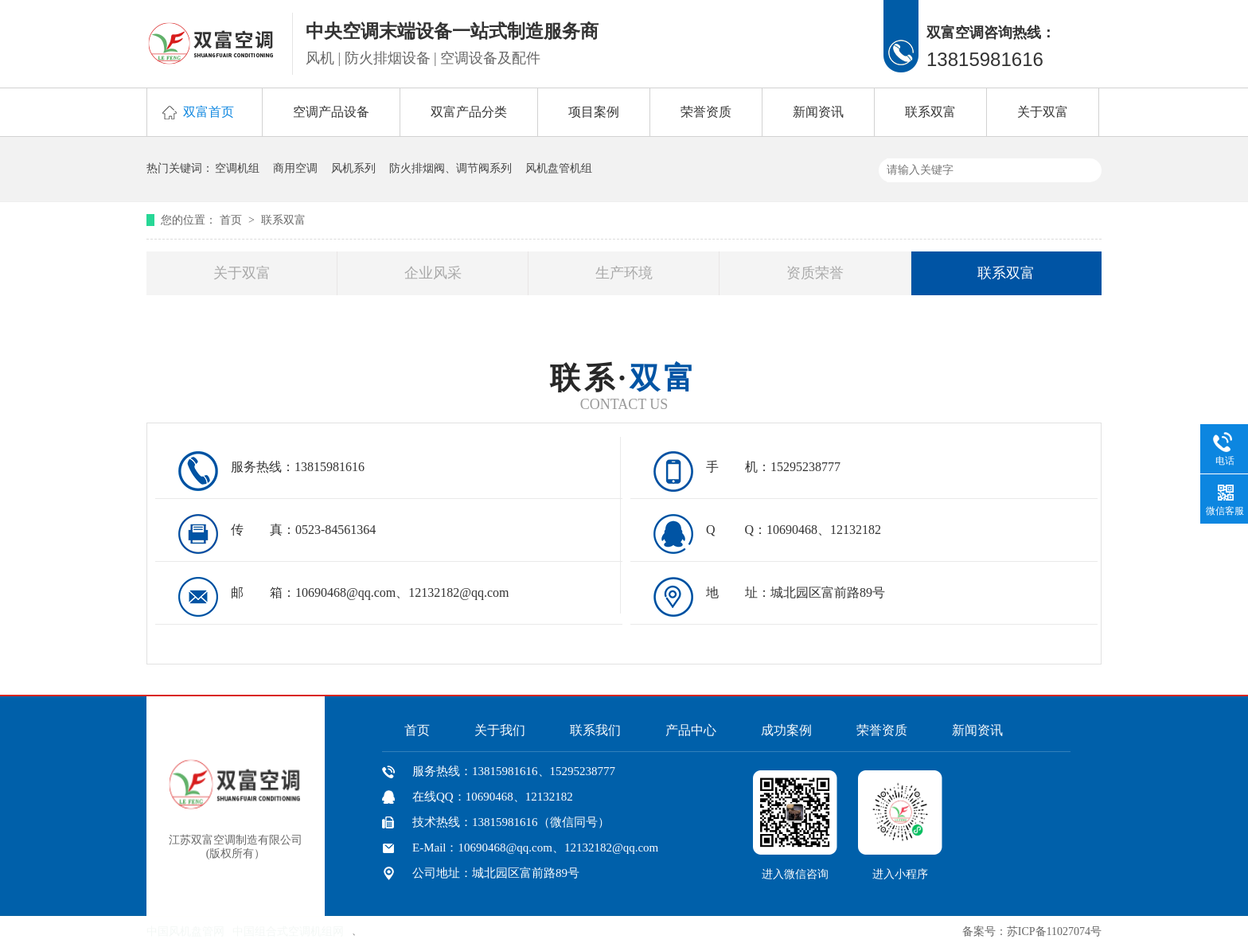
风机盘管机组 (558, 168)
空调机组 (237, 168)
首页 (232, 220)
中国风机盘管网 (185, 931)
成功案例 (786, 730)
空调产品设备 (331, 112)
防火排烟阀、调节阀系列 (450, 168)
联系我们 (595, 730)
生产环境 (624, 273)
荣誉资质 (706, 112)
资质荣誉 (815, 273)
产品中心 (690, 730)
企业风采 (433, 273)
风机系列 (353, 168)
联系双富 (930, 112)
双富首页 (208, 112)
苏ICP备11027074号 (1054, 931)
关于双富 (1042, 112)
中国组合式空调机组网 (288, 931)
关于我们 (499, 730)
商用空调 (295, 168)
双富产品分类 (469, 112)
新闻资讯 (818, 112)
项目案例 (593, 112)
